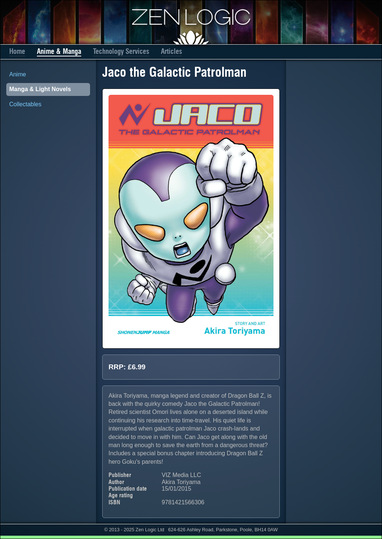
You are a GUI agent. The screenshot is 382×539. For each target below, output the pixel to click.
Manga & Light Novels (40, 89)
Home (17, 51)
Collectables (25, 104)
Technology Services (121, 51)
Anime (17, 74)
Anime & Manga (59, 51)
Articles (171, 51)
